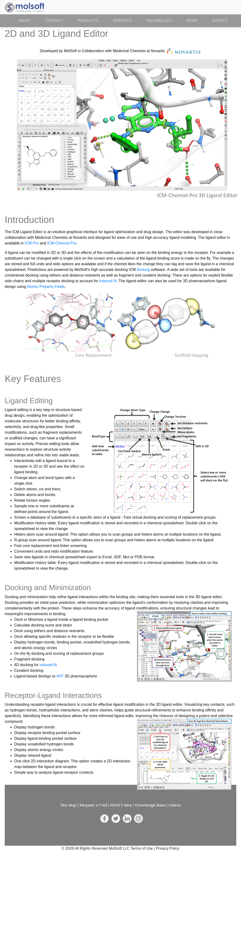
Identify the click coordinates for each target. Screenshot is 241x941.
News (192, 21)
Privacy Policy (168, 848)
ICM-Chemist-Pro (62, 243)
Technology (159, 21)
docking (143, 270)
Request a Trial (93, 805)
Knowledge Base (150, 805)
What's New (121, 805)
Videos (174, 805)
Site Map (68, 805)
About (28, 20)
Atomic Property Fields (46, 287)
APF (60, 676)
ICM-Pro (32, 243)
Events (219, 21)
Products (88, 21)
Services (122, 21)
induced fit (107, 281)
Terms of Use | (143, 848)
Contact (54, 21)
